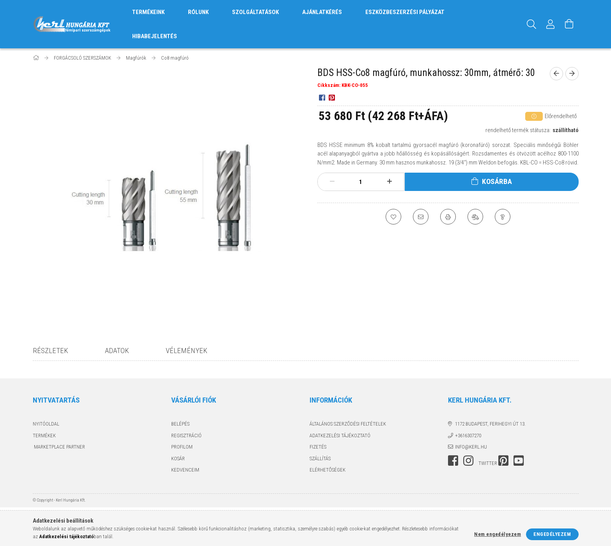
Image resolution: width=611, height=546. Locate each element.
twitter (487, 463)
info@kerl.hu (471, 447)
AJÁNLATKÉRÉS (322, 12)
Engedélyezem (552, 534)
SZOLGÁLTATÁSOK (255, 12)
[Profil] (550, 24)
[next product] (572, 73)
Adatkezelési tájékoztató (340, 435)
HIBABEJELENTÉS (154, 36)
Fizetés (318, 447)
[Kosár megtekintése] (569, 24)
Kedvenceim (185, 470)
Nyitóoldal (46, 424)
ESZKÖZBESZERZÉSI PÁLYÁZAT (405, 12)
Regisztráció (186, 435)
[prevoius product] (556, 73)
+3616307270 (468, 435)
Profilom (182, 447)
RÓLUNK (198, 12)
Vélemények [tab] (186, 350)
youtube (519, 460)
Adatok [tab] (117, 350)
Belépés (180, 424)
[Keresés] (531, 24)
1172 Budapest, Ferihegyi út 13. (490, 424)
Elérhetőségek (327, 470)
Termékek (44, 435)
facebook (453, 460)
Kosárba (497, 181)
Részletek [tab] (50, 350)
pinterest (503, 460)
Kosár (178, 458)
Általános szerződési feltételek (348, 424)
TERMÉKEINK (148, 12)
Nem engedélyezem (497, 534)
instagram (468, 460)
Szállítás (320, 458)
